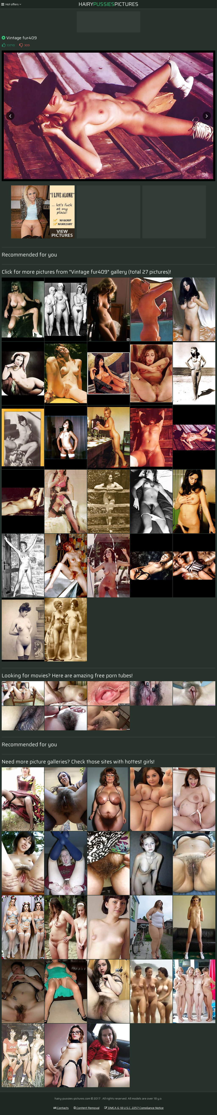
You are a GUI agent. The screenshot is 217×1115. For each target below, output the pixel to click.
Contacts (61, 1107)
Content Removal (86, 1107)
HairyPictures (108, 4)
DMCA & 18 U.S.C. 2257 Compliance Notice (134, 1107)
